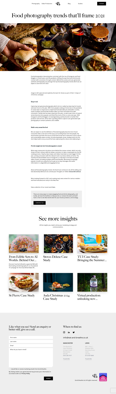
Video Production (47, 3)
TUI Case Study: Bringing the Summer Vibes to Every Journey (91, 260)
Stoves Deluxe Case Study (55, 258)
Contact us (40, 203)
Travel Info (66, 359)
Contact (101, 3)
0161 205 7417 (67, 355)
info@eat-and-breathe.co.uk (75, 337)
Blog (69, 3)
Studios (80, 3)
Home (58, 3)
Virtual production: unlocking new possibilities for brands (91, 299)
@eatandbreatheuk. (75, 171)
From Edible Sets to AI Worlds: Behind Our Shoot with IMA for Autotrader (23, 262)
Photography (36, 3)
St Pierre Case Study (22, 295)
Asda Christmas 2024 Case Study (56, 297)
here (53, 187)
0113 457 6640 (89, 355)
